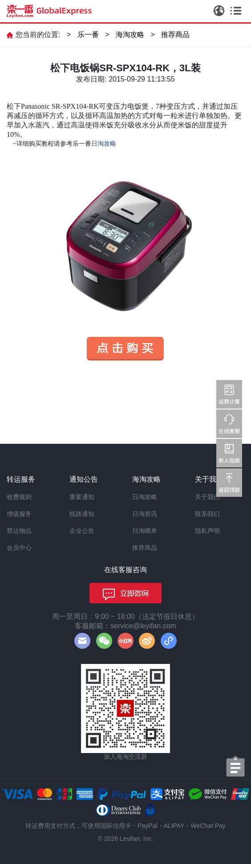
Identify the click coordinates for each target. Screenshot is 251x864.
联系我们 (207, 513)
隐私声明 (207, 530)
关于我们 (207, 496)
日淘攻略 (144, 496)
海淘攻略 (130, 34)
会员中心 (19, 547)
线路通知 (81, 513)
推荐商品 (175, 34)
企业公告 (81, 530)
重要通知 (81, 496)
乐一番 (88, 34)
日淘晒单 (144, 530)
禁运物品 (19, 530)
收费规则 (19, 496)
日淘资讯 (144, 513)
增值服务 (19, 513)
